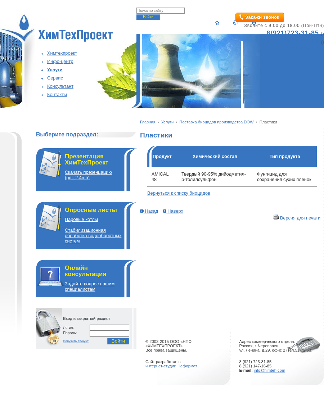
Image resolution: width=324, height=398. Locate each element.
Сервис (55, 78)
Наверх (173, 211)
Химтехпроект (62, 53)
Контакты (57, 94)
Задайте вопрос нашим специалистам (89, 286)
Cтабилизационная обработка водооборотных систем (93, 235)
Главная (148, 122)
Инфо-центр (60, 61)
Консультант (60, 86)
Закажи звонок (262, 17)
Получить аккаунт (76, 341)
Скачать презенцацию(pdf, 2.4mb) (88, 174)
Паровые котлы (81, 219)
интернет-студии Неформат (171, 366)
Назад (149, 211)
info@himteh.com (269, 370)
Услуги (55, 69)
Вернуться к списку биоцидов (178, 193)
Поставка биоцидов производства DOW (216, 122)
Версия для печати (300, 218)
